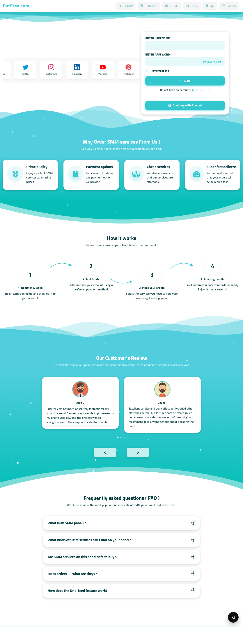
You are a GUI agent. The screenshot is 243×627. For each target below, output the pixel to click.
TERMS (172, 6)
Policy (192, 6)
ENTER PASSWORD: (158, 54)
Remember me (159, 70)
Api (209, 6)
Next (146, 452)
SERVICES (148, 6)
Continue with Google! (185, 105)
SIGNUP (125, 6)
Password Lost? (213, 62)
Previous (97, 452)
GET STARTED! (201, 90)
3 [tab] (124, 437)
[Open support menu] (233, 617)
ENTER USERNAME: (158, 38)
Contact (229, 6)
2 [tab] (121, 437)
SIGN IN (185, 81)
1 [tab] (117, 437)
